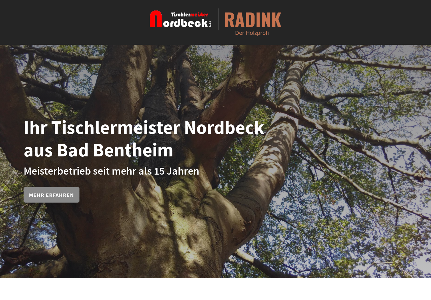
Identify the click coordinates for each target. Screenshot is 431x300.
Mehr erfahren (51, 194)
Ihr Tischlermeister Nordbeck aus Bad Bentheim (144, 138)
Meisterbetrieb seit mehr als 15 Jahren (111, 171)
